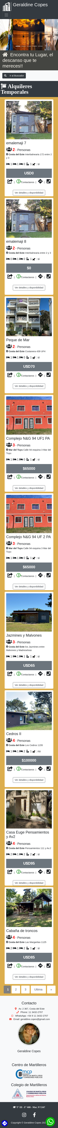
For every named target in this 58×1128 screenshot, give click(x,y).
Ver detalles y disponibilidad (29, 192)
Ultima (38, 989)
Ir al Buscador (14, 75)
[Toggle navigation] (6, 15)
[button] (4, 34)
